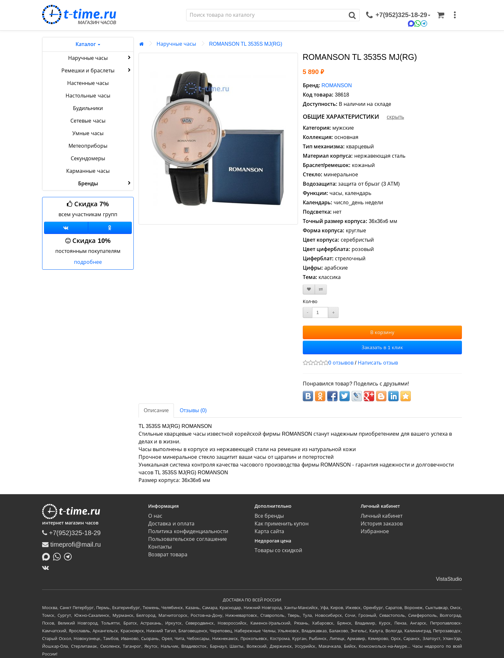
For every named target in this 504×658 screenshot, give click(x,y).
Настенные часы (88, 83)
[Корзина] (441, 15)
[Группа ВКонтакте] (66, 228)
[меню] (455, 15)
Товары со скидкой (278, 550)
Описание (156, 410)
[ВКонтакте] (47, 567)
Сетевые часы (87, 121)
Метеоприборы (87, 146)
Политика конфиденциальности (188, 531)
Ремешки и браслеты (96, 70)
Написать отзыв (378, 363)
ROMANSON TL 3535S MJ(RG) (245, 44)
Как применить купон (282, 523)
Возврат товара (167, 554)
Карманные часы (87, 171)
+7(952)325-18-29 (71, 532)
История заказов (382, 523)
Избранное (375, 531)
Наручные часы (100, 57)
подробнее (88, 262)
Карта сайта (269, 531)
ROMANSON (336, 85)
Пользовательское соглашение (187, 539)
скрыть (395, 117)
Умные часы (87, 133)
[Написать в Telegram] (69, 556)
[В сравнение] (321, 289)
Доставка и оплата (171, 523)
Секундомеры (88, 158)
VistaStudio (449, 579)
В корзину (382, 332)
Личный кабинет (381, 516)
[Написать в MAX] (47, 556)
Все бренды (269, 516)
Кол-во (310, 301)
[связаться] (398, 15)
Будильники (88, 108)
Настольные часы (88, 95)
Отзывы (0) (193, 410)
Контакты (160, 547)
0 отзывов (341, 363)
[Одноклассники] (110, 228)
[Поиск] (266, 15)
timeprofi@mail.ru (71, 544)
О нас (155, 516)
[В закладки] (309, 289)
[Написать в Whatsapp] (58, 556)
